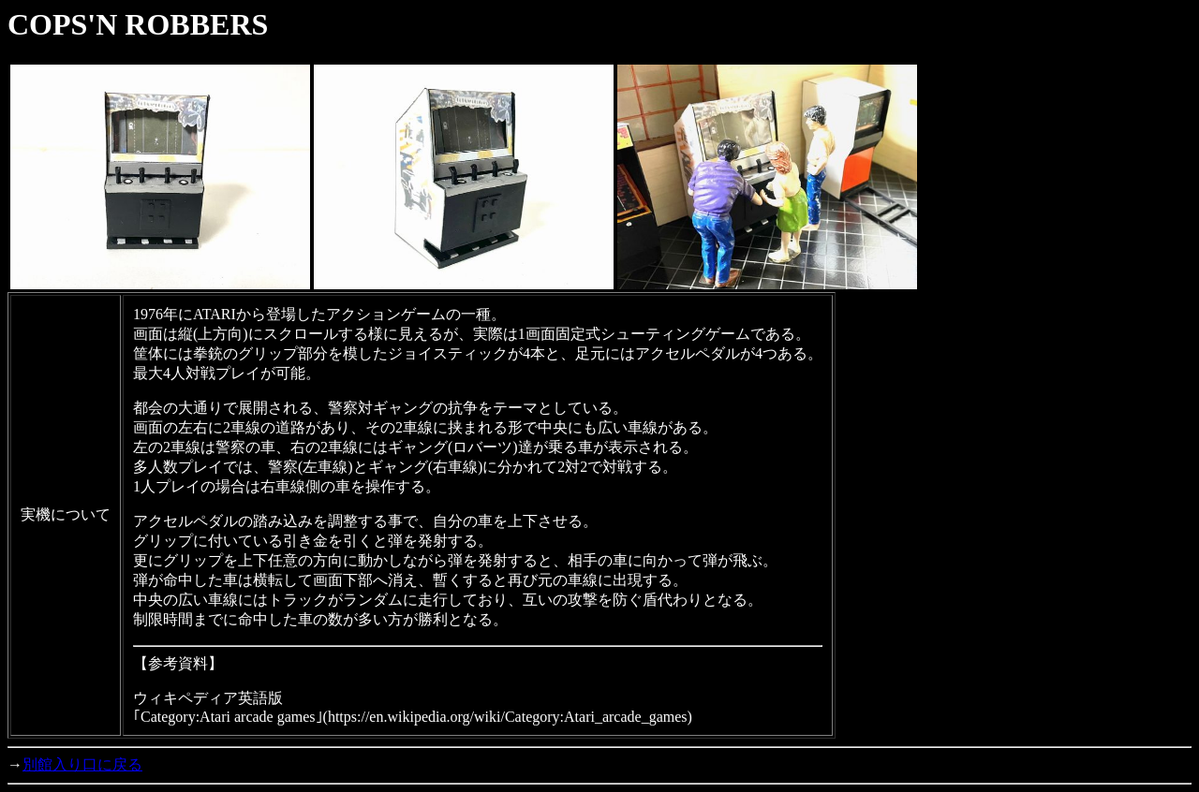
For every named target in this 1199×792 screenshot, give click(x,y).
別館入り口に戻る (82, 764)
